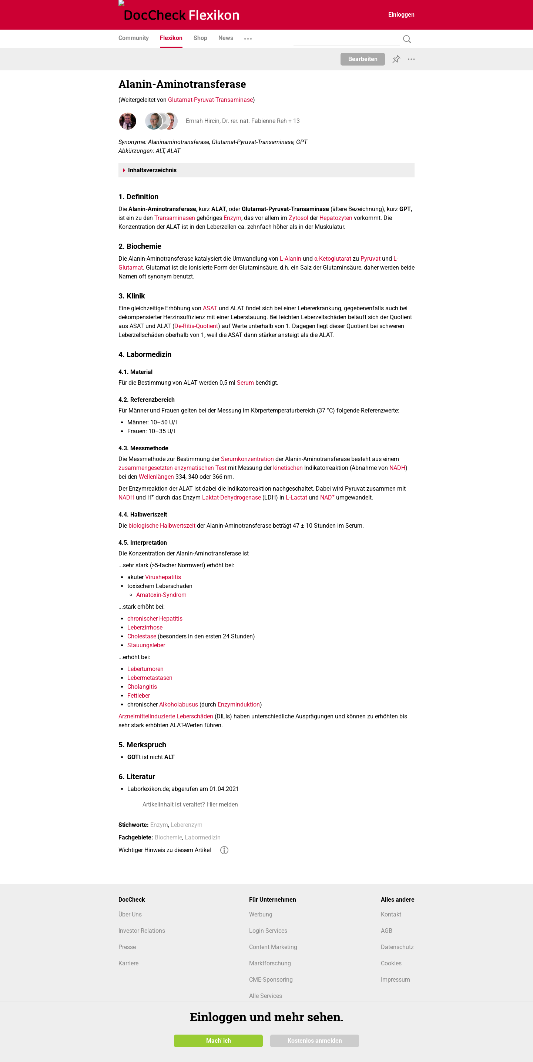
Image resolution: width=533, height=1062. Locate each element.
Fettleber (138, 695)
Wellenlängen (156, 476)
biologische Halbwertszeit (161, 525)
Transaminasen (174, 217)
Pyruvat (371, 258)
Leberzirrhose (144, 627)
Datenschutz (397, 947)
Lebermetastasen (149, 677)
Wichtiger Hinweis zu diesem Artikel (164, 850)
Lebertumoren (145, 668)
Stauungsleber (146, 645)
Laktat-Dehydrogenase (231, 497)
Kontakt (391, 914)
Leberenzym (186, 824)
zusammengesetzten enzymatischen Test (172, 467)
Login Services (268, 930)
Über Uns (130, 914)
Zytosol (298, 217)
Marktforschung (270, 963)
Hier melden (222, 804)
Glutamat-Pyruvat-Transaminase (210, 99)
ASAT (210, 308)
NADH (397, 467)
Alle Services (265, 995)
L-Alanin (290, 258)
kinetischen (288, 467)
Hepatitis (170, 618)
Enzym (232, 217)
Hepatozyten (335, 217)
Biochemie (168, 837)
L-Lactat (296, 497)
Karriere (128, 963)
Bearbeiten (363, 59)
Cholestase (141, 636)
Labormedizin (203, 837)
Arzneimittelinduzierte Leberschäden (165, 716)
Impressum (395, 979)
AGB (386, 930)
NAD (327, 497)
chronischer (142, 618)
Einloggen (401, 14)
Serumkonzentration (247, 458)
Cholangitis (142, 686)
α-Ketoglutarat (332, 258)
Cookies (391, 963)
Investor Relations (141, 930)
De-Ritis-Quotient (196, 326)
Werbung (260, 914)
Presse (127, 947)
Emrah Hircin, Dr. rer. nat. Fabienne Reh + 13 (242, 120)
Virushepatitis (163, 577)
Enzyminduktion (239, 704)
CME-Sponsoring (271, 979)
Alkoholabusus (178, 704)
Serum (245, 382)
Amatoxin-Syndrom (161, 594)
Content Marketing (273, 947)
